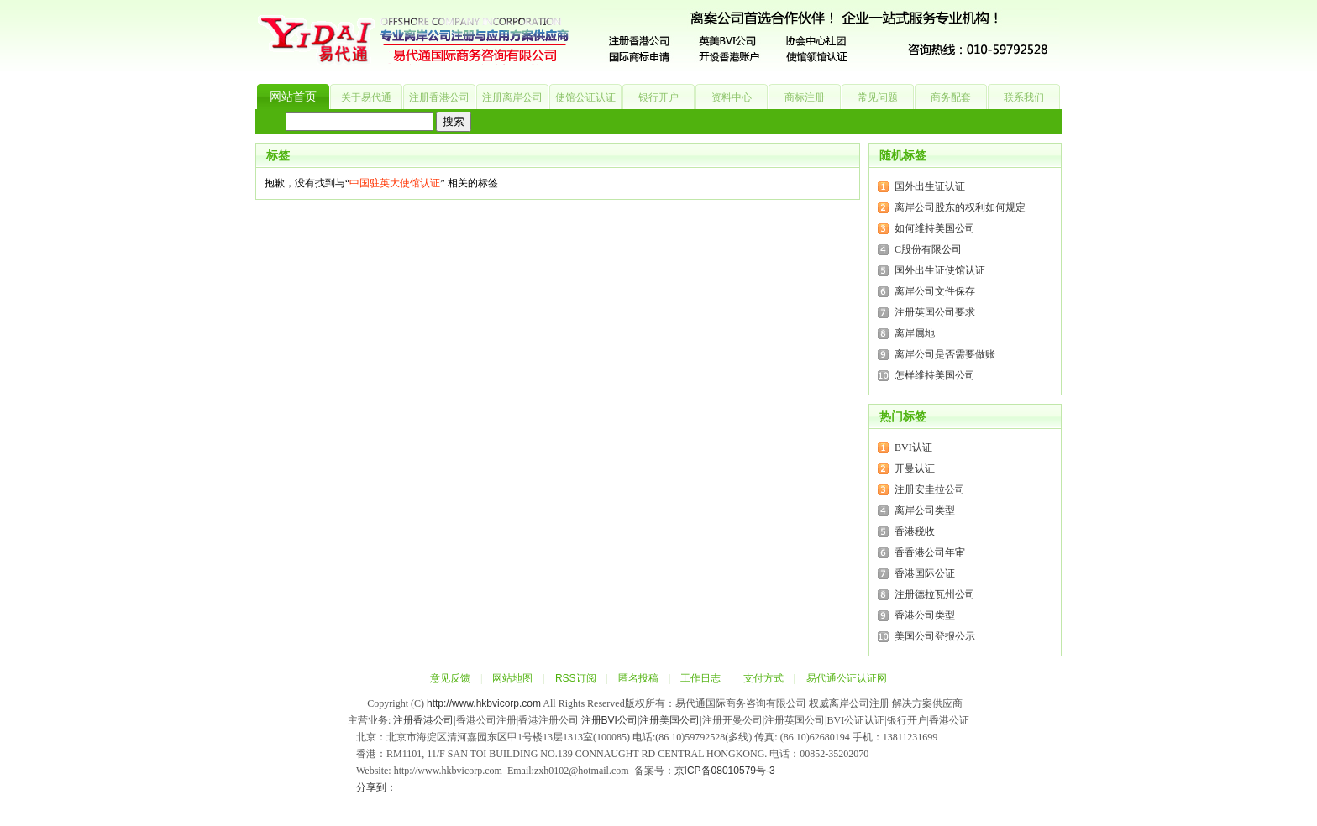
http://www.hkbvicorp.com (484, 703)
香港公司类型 (925, 615)
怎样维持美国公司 (935, 375)
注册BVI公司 (609, 720)
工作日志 (700, 678)
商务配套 (951, 97)
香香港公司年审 (930, 552)
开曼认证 (915, 468)
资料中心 (731, 97)
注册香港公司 (439, 97)
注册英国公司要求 (935, 312)
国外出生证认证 (930, 186)
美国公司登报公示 (935, 636)
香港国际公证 (925, 573)
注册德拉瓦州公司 (935, 594)
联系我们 (1024, 97)
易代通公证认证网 (846, 678)
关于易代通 (366, 97)
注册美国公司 (669, 720)
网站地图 (512, 678)
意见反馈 (450, 678)
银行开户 (658, 97)
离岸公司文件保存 (935, 291)
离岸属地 (915, 333)
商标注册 (804, 97)
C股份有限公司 (928, 249)
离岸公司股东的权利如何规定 (960, 207)
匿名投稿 (638, 678)
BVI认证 (913, 447)
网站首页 (293, 97)
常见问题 (878, 97)
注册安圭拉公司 (930, 489)
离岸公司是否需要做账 (945, 354)
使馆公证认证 (585, 97)
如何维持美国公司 (935, 228)
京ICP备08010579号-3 (724, 770)
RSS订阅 (575, 678)
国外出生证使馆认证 (940, 270)
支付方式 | (774, 678)
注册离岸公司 (512, 97)
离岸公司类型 (925, 510)
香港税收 (915, 531)
